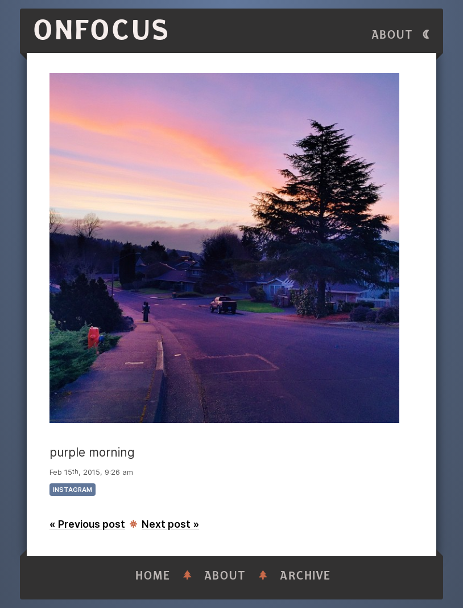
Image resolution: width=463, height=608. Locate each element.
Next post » (170, 524)
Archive (305, 576)
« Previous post (87, 524)
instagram (72, 490)
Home (153, 576)
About (392, 35)
